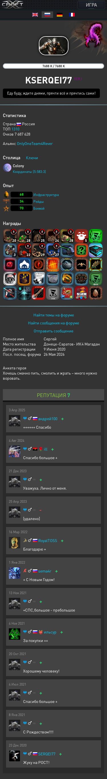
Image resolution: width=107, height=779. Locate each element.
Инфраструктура (46, 195)
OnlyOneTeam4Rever (35, 143)
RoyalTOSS (47, 540)
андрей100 (47, 418)
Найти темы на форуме (53, 314)
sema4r (44, 571)
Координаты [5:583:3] (29, 171)
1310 (15, 128)
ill (45, 449)
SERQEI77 (46, 753)
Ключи (32, 157)
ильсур (50, 631)
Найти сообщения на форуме (53, 322)
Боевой (39, 208)
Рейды (38, 201)
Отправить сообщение (53, 330)
